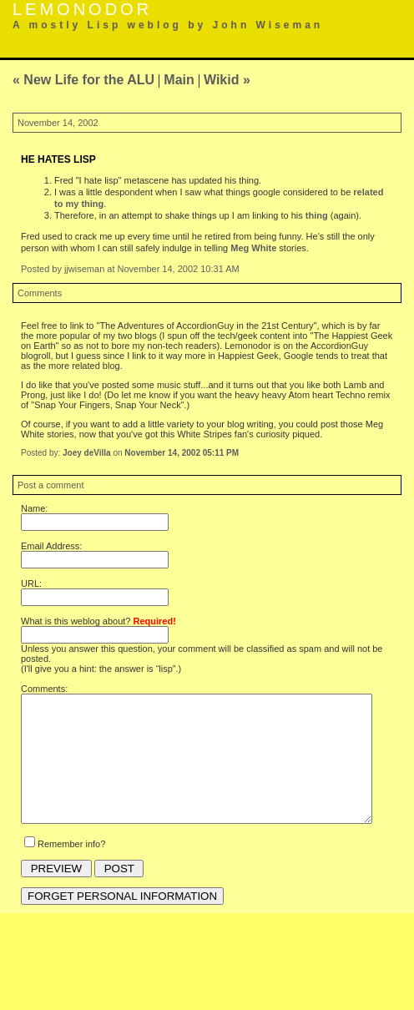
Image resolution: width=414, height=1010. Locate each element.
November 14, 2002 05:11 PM (181, 452)
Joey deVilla (87, 452)
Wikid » (227, 80)
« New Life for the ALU (83, 80)
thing (316, 215)
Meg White (253, 248)
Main (179, 80)
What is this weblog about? (98, 621)
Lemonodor (82, 9)
